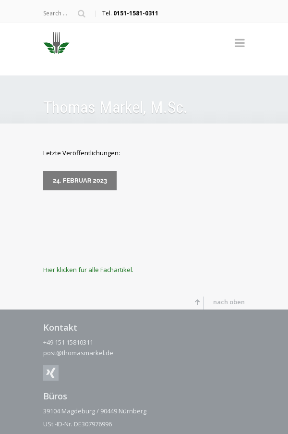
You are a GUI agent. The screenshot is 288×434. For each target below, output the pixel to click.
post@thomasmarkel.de (78, 351)
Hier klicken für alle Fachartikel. (88, 267)
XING (51, 371)
